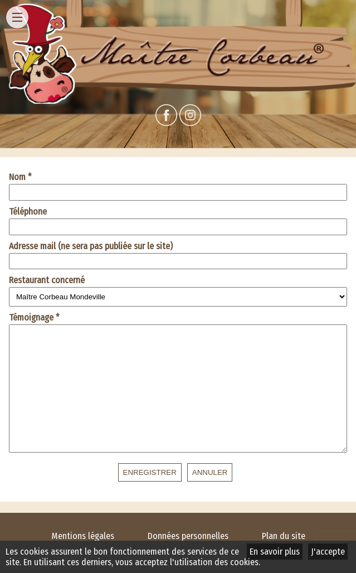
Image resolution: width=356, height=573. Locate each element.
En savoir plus (275, 551)
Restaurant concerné (47, 280)
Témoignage (34, 317)
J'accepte (328, 551)
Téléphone (28, 211)
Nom (20, 177)
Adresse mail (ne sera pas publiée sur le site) (91, 246)
